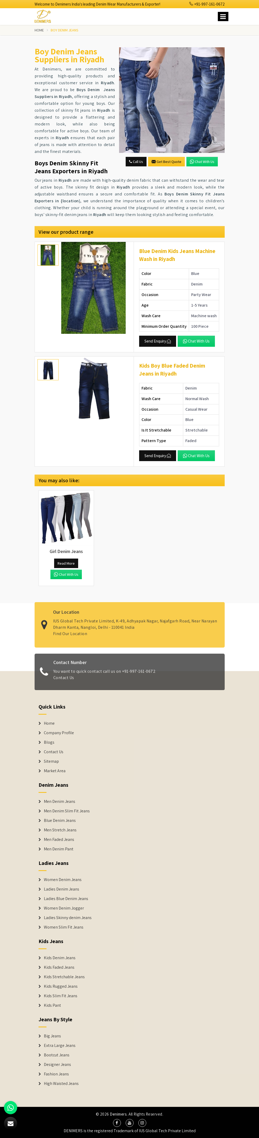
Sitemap (51, 761)
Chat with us (202, 161)
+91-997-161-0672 (207, 4)
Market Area (54, 771)
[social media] (117, 1123)
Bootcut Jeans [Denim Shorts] (56, 1055)
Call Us (136, 161)
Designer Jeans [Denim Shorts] (57, 1064)
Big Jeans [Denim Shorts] (52, 1036)
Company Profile (59, 733)
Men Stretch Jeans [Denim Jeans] (60, 830)
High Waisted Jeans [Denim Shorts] (61, 1083)
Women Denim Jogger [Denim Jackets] (64, 908)
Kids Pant (52, 1005)
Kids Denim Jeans (60, 958)
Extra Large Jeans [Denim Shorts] (60, 1045)
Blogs (49, 742)
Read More (66, 563)
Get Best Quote (166, 161)
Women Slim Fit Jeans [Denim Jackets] (63, 927)
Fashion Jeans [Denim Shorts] (56, 1074)
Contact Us (63, 680)
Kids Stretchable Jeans (64, 977)
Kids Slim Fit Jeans (60, 996)
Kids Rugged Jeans (61, 986)
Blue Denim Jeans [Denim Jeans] (60, 820)
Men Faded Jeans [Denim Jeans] (59, 839)
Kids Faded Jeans (59, 967)
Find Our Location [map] (70, 631)
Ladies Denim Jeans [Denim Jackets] (61, 889)
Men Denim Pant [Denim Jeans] (58, 849)
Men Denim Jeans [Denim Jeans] (59, 801)
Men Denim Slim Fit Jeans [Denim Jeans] (67, 811)
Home (39, 30)
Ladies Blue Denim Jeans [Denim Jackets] (66, 899)
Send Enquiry (157, 341)
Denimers (118, 1114)
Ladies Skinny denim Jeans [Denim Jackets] (68, 918)
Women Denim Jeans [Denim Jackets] (63, 880)
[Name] (223, 16)
